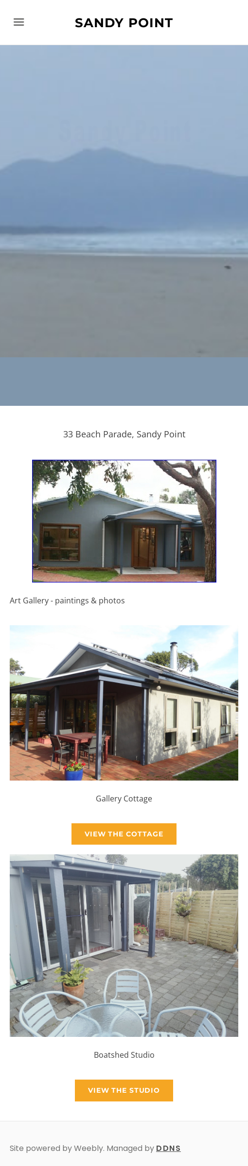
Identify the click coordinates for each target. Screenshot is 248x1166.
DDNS (168, 1148)
